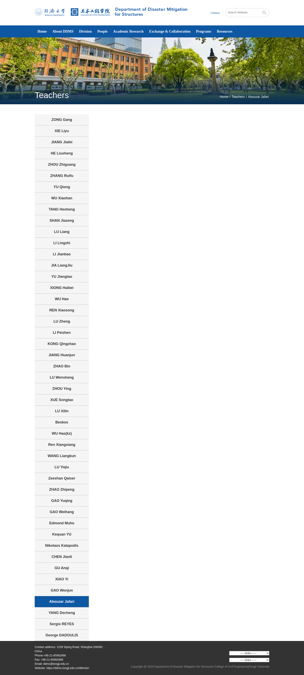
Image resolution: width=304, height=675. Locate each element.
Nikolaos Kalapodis (61, 546)
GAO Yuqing (61, 501)
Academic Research (128, 31)
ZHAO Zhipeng (61, 489)
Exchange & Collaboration (170, 31)
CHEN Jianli (62, 557)
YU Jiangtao (61, 277)
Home (42, 31)
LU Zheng (62, 321)
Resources (224, 31)
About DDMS (63, 31)
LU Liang (62, 232)
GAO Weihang (62, 512)
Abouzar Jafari (258, 96)
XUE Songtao (61, 400)
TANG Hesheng (62, 209)
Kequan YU (61, 534)
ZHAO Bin (61, 366)
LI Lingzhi (61, 243)
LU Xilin (62, 411)
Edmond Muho (61, 523)
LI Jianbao (62, 254)
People (102, 31)
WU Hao (62, 299)
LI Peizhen (62, 333)
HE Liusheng (62, 153)
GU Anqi (62, 568)
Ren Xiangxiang (61, 445)
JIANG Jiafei (61, 142)
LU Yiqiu (62, 467)
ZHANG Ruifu (61, 176)
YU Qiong (62, 187)
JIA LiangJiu (61, 265)
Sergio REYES (62, 624)
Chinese (215, 12)
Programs (203, 31)
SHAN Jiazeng (62, 221)
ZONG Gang (62, 120)
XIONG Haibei (61, 288)
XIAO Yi (61, 579)
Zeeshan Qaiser (61, 478)
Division (85, 31)
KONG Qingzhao (62, 344)
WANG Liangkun (62, 456)
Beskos (61, 422)
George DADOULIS (62, 635)
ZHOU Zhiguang (62, 164)
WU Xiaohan (61, 198)
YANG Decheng (62, 613)
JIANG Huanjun (62, 355)
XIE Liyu (62, 131)
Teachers (238, 96)
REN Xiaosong (61, 310)
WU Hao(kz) (62, 433)
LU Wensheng (62, 377)
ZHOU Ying (61, 389)
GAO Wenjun (62, 590)
